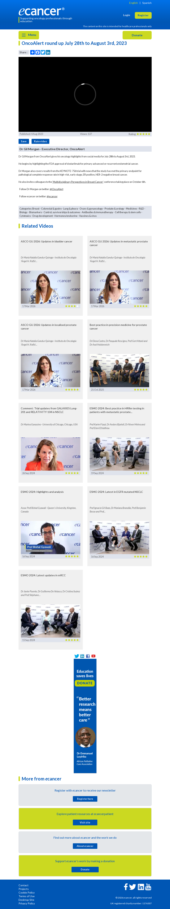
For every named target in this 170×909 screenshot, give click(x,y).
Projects (24, 888)
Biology (24, 212)
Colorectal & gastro (51, 208)
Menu (28, 35)
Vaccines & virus (88, 215)
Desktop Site (26, 899)
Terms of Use (27, 896)
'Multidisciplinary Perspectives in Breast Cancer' (77, 181)
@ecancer (52, 196)
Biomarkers (35, 212)
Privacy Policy (27, 903)
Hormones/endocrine (65, 215)
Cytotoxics (25, 215)
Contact (23, 885)
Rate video (40, 141)
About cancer (85, 845)
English (133, 2)
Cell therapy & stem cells (128, 212)
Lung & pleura (70, 208)
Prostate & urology (114, 208)
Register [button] (143, 15)
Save (24, 141)
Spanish (147, 2)
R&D (141, 208)
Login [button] (126, 15)
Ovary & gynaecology (91, 208)
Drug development (43, 215)
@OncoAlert (56, 189)
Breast (35, 208)
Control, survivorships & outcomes (62, 212)
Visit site (85, 822)
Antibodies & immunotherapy (97, 212)
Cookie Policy (27, 892)
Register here (85, 798)
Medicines (131, 208)
